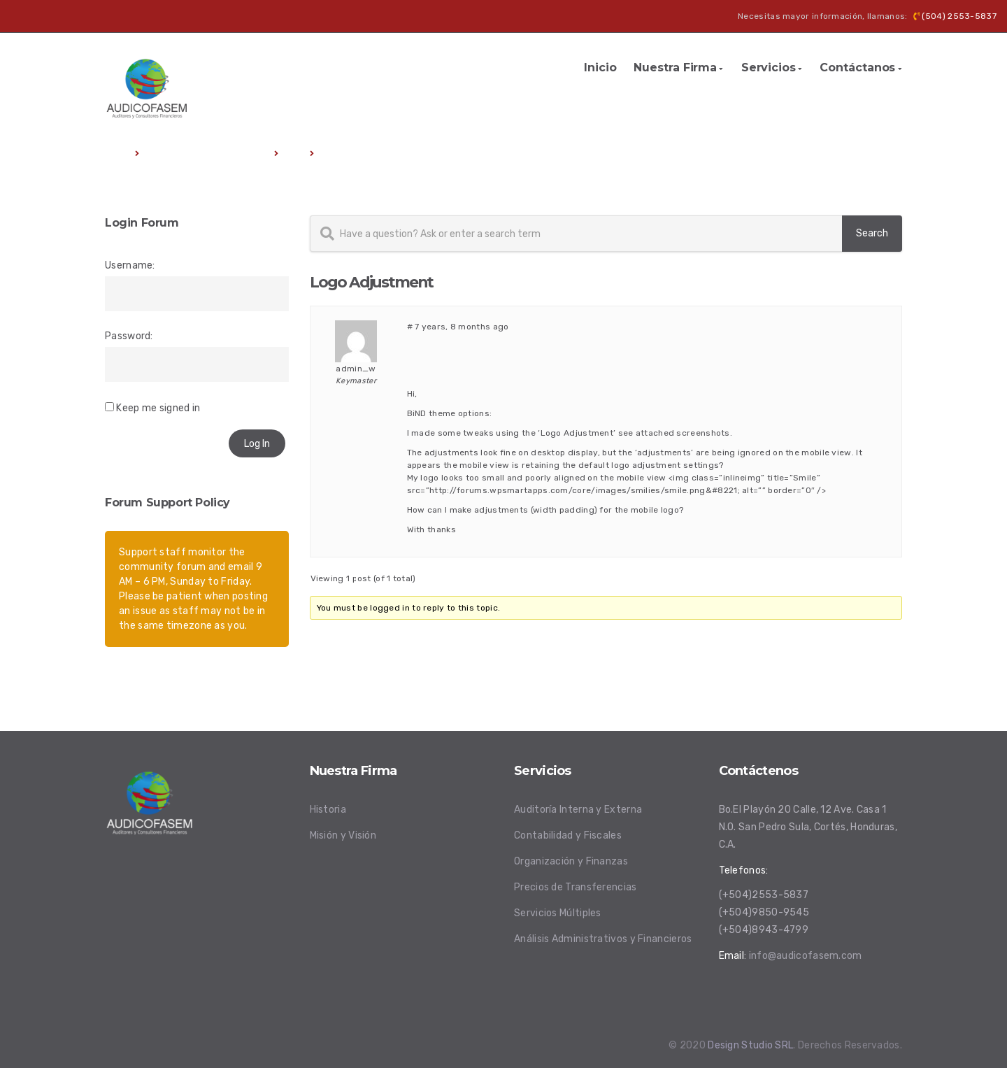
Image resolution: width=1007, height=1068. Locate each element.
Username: (130, 265)
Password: (129, 336)
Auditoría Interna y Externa (578, 810)
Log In (257, 444)
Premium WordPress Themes (207, 154)
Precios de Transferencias (575, 887)
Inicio (600, 67)
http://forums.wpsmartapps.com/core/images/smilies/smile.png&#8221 (583, 490)
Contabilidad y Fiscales (568, 835)
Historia (328, 810)
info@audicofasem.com (805, 956)
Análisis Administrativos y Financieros (603, 939)
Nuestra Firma (675, 67)
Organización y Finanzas (571, 861)
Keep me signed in (158, 408)
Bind (294, 154)
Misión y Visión (343, 835)
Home (117, 154)
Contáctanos (857, 67)
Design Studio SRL (750, 1045)
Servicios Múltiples (557, 913)
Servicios (768, 67)
